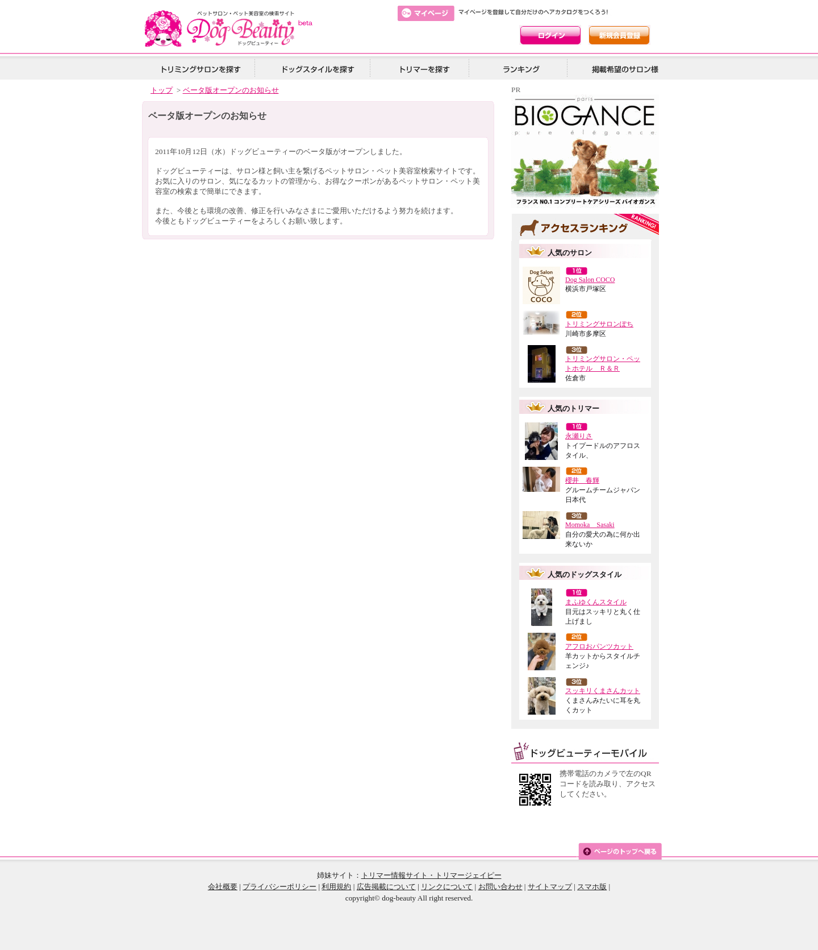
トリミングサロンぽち (599, 324)
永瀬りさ (578, 436)
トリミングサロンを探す (200, 68)
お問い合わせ (500, 886)
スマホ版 (592, 886)
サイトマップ (550, 886)
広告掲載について (386, 886)
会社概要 (222, 886)
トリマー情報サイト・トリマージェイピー (431, 875)
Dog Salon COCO (590, 280)
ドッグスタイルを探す (316, 68)
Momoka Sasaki (590, 525)
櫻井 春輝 (582, 480)
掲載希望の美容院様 (623, 68)
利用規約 (336, 886)
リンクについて (447, 886)
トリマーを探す (423, 68)
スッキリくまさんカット (602, 691)
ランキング (522, 68)
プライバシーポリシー (279, 886)
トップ (162, 90)
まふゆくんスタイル (596, 602)
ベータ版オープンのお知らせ (231, 90)
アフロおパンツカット (599, 646)
